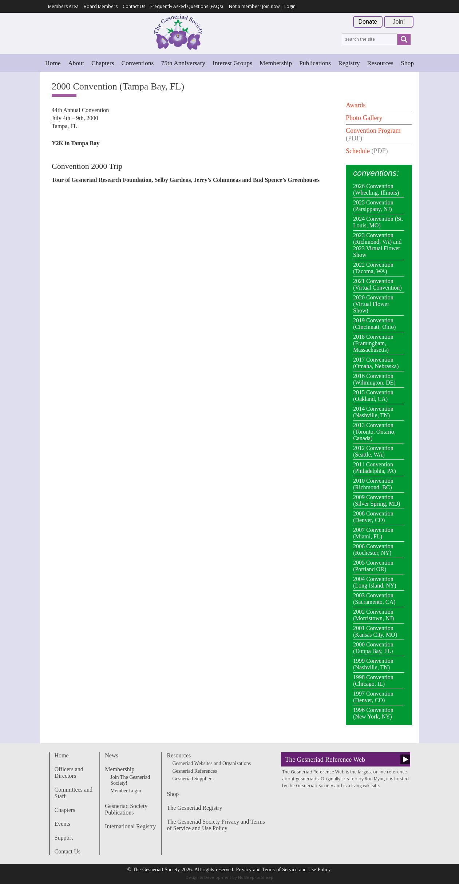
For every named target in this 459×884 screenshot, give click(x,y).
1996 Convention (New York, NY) (373, 713)
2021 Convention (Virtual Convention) (377, 284)
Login (290, 6)
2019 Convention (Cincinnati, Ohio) (374, 323)
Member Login (125, 790)
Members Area (63, 6)
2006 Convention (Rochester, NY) (373, 549)
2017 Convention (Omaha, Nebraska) (376, 363)
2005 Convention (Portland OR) (373, 566)
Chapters (102, 63)
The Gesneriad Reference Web (325, 759)
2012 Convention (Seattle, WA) (373, 451)
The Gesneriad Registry (194, 808)
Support (64, 838)
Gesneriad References (194, 771)
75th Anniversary (183, 63)
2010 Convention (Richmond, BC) (373, 484)
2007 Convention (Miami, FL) (373, 533)
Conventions (137, 63)
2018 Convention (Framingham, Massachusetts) (373, 343)
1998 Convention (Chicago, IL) (373, 680)
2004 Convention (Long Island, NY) (374, 582)
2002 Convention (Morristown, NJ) (373, 615)
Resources (380, 63)
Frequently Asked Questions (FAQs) (186, 6)
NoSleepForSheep (255, 877)
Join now (271, 6)
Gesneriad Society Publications (126, 809)
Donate (367, 22)
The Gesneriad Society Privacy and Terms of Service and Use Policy (216, 825)
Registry (349, 63)
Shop (407, 63)
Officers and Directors (69, 772)
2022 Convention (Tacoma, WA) (373, 268)
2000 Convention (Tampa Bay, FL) (373, 647)
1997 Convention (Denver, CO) (373, 696)
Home (53, 63)
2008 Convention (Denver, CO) (373, 516)
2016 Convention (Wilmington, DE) (374, 379)
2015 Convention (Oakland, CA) (373, 395)
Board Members (101, 6)
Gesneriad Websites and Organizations (211, 763)
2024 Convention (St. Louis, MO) (378, 222)
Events (63, 824)
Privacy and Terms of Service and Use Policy (283, 869)
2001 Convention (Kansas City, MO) (375, 631)
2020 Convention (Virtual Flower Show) (373, 304)
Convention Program (373, 130)
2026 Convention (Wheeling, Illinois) (376, 189)
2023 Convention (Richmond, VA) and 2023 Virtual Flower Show (377, 245)
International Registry (130, 826)
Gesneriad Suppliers (192, 778)
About (76, 63)
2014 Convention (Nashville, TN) (373, 412)
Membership (276, 63)
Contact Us (134, 6)
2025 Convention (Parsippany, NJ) (373, 205)
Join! (399, 22)
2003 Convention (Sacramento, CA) (374, 598)
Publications (315, 63)
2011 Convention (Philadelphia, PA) (374, 467)
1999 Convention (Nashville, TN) (373, 664)
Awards (355, 105)
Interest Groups (232, 63)
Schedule (358, 151)
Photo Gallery (364, 118)
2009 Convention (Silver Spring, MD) (376, 500)
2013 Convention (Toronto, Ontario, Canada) (374, 431)
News (111, 755)
